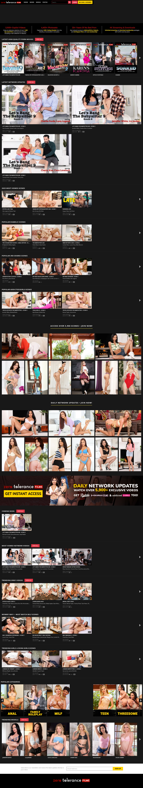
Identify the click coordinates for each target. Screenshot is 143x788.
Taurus (64, 603)
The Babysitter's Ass (39, 243)
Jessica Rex (86, 569)
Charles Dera (83, 128)
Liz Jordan (89, 128)
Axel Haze (72, 211)
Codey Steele (42, 245)
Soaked (118, 75)
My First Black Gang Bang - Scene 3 (43, 276)
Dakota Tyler (12, 211)
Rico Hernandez (25, 603)
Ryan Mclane (57, 603)
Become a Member (85, 2)
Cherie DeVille (66, 278)
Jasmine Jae (43, 637)
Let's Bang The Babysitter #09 (11, 75)
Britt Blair (41, 211)
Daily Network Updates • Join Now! (71, 403)
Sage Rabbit (23, 534)
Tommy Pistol (5, 177)
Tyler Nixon (11, 603)
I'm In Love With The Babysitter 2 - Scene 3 (75, 310)
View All (39, 39)
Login (75, 2)
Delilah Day (42, 312)
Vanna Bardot (14, 671)
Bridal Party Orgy (68, 601)
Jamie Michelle (73, 671)
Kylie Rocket (36, 312)
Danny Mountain (15, 534)
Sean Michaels (36, 278)
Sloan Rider (71, 637)
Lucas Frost (73, 245)
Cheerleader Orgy (38, 601)
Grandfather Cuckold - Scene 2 (12, 276)
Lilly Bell (35, 671)
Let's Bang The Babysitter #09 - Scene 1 (14, 175)
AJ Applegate (43, 278)
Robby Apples (12, 245)
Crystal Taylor (40, 671)
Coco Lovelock (13, 177)
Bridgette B (5, 245)
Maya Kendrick (66, 569)
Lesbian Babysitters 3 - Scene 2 (72, 669)
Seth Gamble (5, 128)
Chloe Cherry (120, 757)
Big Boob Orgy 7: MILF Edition (41, 635)
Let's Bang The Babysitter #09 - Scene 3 (14, 126)
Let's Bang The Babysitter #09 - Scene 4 (14, 532)
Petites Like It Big (7, 209)
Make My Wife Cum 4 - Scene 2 (71, 243)
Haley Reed (35, 245)
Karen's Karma (74, 75)
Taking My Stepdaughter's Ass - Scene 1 (44, 209)
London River (66, 245)
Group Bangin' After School (71, 567)
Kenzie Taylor (66, 312)
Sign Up (118, 769)
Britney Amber (36, 637)
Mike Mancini (79, 245)
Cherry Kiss (20, 177)
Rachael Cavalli (6, 534)
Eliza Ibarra (5, 278)
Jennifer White (75, 128)
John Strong (35, 211)
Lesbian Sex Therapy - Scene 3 (11, 669)
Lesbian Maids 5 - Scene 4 (40, 669)
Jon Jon (56, 278)
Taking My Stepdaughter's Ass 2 (34, 75)
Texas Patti (11, 637)
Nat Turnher (51, 278)
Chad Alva (80, 569)
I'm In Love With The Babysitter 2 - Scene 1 (14, 310)
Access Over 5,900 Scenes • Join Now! (71, 326)
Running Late (67, 209)
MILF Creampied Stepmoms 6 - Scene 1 (13, 635)
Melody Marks (13, 312)
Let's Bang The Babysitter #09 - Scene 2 (83, 126)
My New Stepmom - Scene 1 (70, 276)
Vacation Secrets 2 (53, 75)
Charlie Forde (13, 128)
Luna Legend (20, 128)
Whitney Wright (6, 671)
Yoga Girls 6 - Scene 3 (39, 310)
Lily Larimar (73, 312)
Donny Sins (17, 603)
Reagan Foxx (50, 637)
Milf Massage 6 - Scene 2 (70, 635)
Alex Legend (5, 211)
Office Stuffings (98, 75)
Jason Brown (12, 278)
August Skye (66, 211)
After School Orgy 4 (8, 601)
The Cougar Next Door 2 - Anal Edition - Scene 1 (17, 243)
